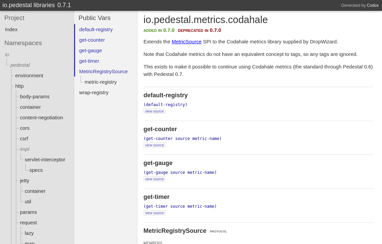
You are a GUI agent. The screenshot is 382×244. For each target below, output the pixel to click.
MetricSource (186, 41)
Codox (373, 5)
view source (154, 111)
